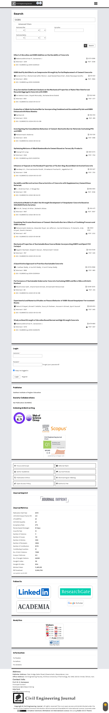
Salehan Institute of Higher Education (27, 392)
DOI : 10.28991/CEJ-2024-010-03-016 (28, 121)
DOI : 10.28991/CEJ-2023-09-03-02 (28, 141)
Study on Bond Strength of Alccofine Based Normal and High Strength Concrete (46, 320)
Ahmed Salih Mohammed (55, 287)
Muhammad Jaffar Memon (37, 76)
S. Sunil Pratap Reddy (49, 267)
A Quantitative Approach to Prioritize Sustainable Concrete (38, 264)
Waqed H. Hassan (36, 250)
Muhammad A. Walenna (24, 135)
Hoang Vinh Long (22, 152)
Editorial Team (62, 465)
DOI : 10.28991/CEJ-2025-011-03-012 (28, 256)
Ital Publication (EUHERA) (22, 403)
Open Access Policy (22, 483)
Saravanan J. (38, 324)
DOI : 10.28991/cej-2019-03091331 (27, 65)
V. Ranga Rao (34, 189)
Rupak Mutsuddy (35, 95)
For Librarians (17, 665)
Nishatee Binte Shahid (51, 95)
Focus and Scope (21, 465)
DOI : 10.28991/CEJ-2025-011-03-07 (28, 102)
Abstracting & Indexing (66, 477)
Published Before (21, 35)
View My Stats (55, 645)
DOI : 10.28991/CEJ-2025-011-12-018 (28, 293)
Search (91, 45)
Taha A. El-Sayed (22, 306)
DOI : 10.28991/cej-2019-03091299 (28, 82)
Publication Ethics (22, 477)
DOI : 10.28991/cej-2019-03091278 (28, 330)
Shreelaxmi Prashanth (52, 169)
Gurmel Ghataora (63, 228)
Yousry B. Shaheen (48, 306)
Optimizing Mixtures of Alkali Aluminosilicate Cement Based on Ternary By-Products (48, 148)
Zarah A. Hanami (26, 230)
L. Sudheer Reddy (22, 267)
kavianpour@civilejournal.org (23, 687)
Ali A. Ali (19, 208)
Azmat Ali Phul (21, 76)
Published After (20, 27)
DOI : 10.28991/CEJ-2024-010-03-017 (28, 176)
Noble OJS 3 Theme (84, 711)
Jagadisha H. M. (67, 169)
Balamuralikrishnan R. (24, 324)
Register (24, 377)
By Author (57, 27)
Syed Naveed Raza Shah (56, 76)
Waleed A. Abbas (40, 208)
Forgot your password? (51, 365)
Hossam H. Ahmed (62, 306)
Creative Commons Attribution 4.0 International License (48, 711)
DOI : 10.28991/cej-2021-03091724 (28, 158)
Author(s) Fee (62, 483)
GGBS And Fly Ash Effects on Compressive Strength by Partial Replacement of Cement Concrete (53, 72)
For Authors (16, 661)
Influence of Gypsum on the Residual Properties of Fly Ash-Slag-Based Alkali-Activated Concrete (53, 166)
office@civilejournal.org (21, 692)
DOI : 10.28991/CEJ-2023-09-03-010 (28, 313)
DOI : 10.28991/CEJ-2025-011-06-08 (28, 237)
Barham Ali (20, 115)
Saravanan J (37, 59)
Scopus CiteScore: (19, 555)
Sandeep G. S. (21, 169)
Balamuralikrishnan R (24, 59)
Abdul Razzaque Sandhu (74, 76)
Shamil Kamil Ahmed (37, 287)
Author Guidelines (21, 471)
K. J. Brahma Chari (22, 189)
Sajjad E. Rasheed (22, 250)
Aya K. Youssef (75, 306)
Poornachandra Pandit (35, 169)
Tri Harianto (75, 228)
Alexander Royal (40, 228)
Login (17, 377)
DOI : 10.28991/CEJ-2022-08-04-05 (28, 195)
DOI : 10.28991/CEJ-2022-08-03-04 (28, 215)
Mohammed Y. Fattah (51, 250)
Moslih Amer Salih (22, 287)
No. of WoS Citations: (20, 552)
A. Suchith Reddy (35, 267)
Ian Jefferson (52, 228)
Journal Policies (63, 471)
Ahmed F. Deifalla (35, 306)
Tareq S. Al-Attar (28, 208)
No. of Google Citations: (21, 558)
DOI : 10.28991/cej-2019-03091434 (28, 273)
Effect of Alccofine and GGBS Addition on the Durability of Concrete (41, 55)
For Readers (17, 658)
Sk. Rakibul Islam (22, 95)
